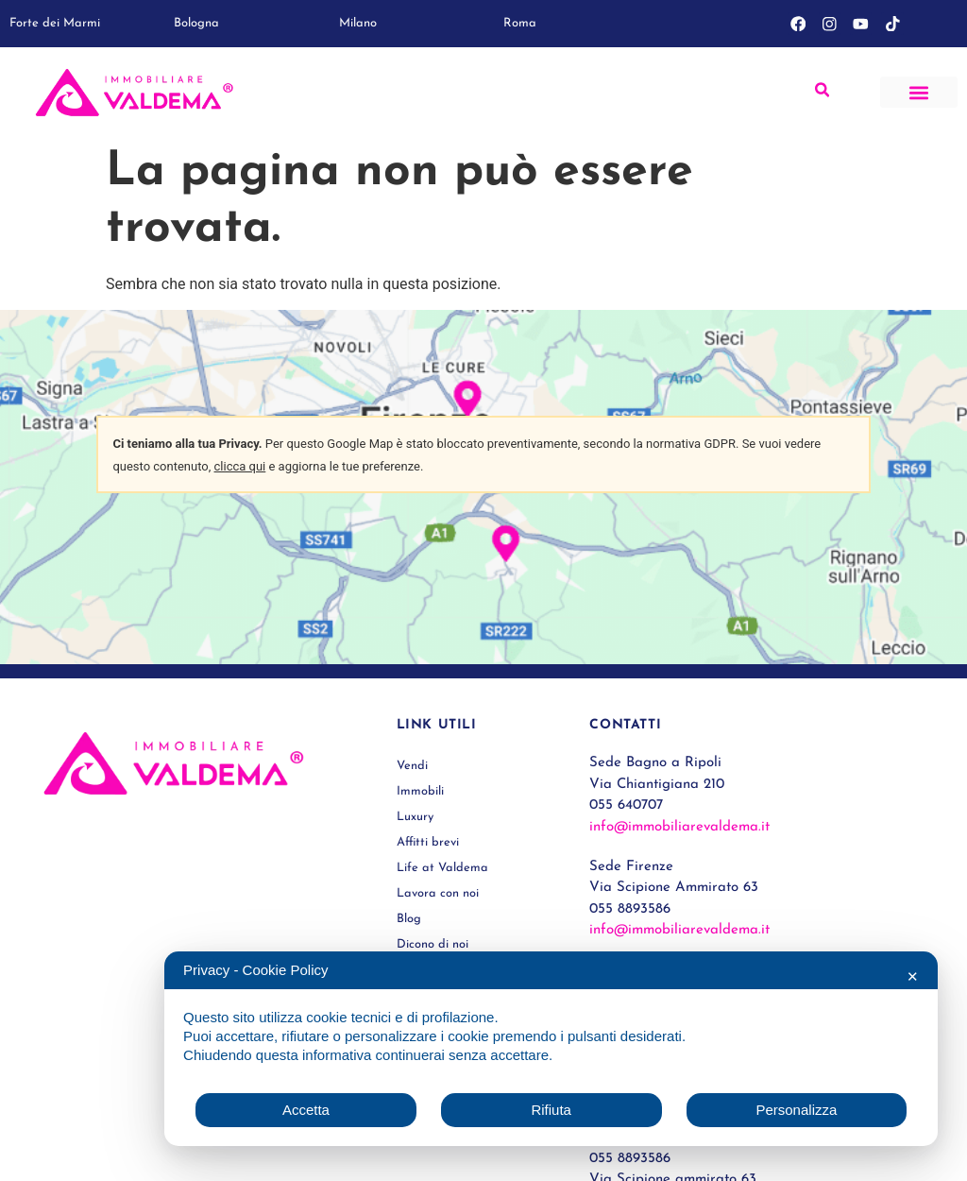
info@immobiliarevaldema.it (679, 827)
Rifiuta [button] (551, 1110)
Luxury (415, 817)
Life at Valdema (442, 868)
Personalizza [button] (796, 1110)
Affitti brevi (428, 842)
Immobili (420, 791)
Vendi (412, 766)
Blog (409, 919)
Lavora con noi (438, 893)
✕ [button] (913, 976)
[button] (919, 92)
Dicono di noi (432, 944)
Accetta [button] (306, 1110)
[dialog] (551, 1048)
